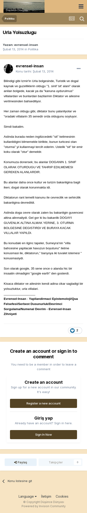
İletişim (46, 496)
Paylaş (20, 462)
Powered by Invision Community (44, 506)
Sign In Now (43, 434)
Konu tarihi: (35, 71)
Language (28, 496)
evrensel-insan (26, 45)
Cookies (62, 496)
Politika (33, 49)
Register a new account (43, 403)
